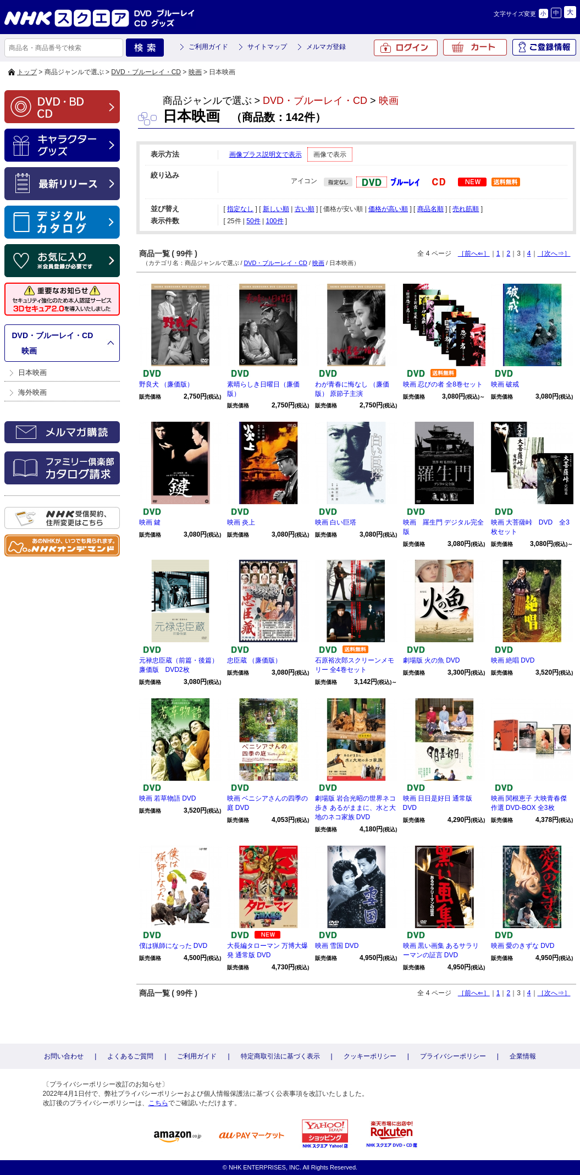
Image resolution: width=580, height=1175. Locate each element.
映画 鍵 (150, 522)
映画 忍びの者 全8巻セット (443, 384)
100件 (274, 221)
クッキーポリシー (370, 1056)
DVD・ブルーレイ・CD (146, 72)
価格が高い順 (388, 209)
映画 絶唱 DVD (513, 660)
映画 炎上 (241, 522)
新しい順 (276, 209)
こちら (158, 1103)
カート (475, 47)
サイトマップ (267, 47)
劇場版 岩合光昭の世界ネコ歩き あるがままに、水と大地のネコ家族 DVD (355, 808)
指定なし (240, 209)
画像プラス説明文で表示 (265, 154)
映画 (195, 72)
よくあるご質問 (130, 1056)
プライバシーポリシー (453, 1056)
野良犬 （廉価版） (166, 384)
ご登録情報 (544, 47)
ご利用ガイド (208, 47)
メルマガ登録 (326, 47)
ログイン (406, 48)
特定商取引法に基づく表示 (280, 1056)
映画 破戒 (505, 384)
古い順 (304, 209)
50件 (253, 221)
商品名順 (430, 209)
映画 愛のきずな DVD (523, 946)
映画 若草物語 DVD (167, 798)
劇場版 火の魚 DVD (431, 660)
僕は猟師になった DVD (173, 946)
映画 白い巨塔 (335, 522)
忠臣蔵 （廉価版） (254, 660)
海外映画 (32, 392)
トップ (27, 72)
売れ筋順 (465, 209)
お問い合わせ (64, 1056)
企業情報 (523, 1056)
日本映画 (32, 372)
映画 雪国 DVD (337, 946)
